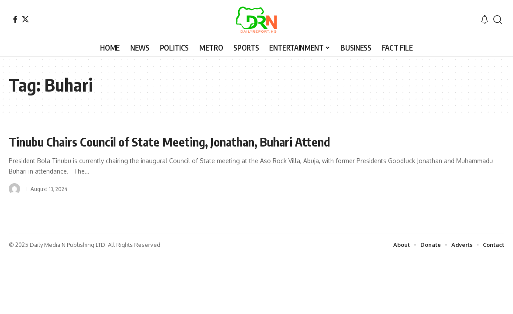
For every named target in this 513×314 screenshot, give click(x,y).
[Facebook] (15, 19)
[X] (25, 19)
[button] (497, 19)
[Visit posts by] (14, 188)
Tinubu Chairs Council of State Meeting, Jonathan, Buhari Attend (173, 141)
